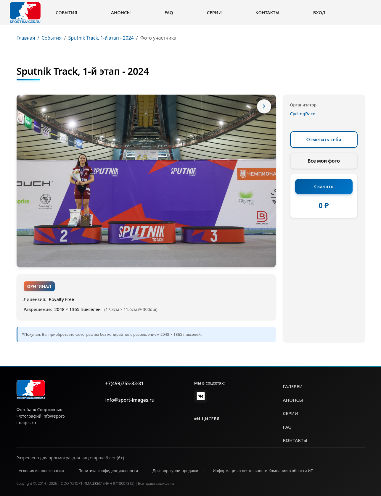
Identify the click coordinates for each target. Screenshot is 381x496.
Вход (319, 12)
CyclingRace (303, 113)
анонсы (293, 400)
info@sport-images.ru (130, 400)
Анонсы (121, 12)
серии (290, 413)
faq (287, 427)
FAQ (169, 12)
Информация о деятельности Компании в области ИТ (263, 470)
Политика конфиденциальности (108, 470)
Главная (26, 38)
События (66, 12)
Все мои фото (324, 161)
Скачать (323, 186)
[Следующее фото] (264, 106)
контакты (295, 440)
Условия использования (41, 470)
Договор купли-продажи (175, 470)
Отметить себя (323, 139)
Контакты (267, 12)
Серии (214, 12)
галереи (293, 386)
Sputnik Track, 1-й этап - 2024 (101, 38)
